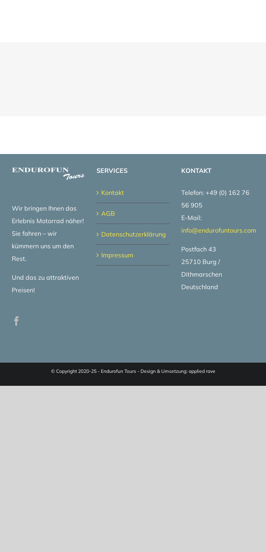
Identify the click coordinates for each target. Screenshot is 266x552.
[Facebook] (16, 321)
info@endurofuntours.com (218, 230)
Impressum (117, 255)
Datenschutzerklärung (133, 234)
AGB (108, 213)
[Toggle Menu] (249, 21)
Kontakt (112, 192)
